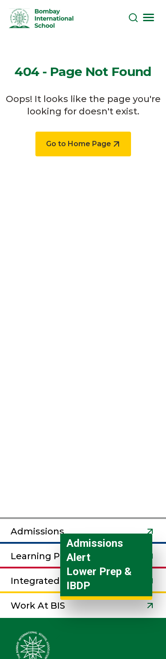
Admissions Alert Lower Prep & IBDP (98, 564)
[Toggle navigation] (148, 17)
